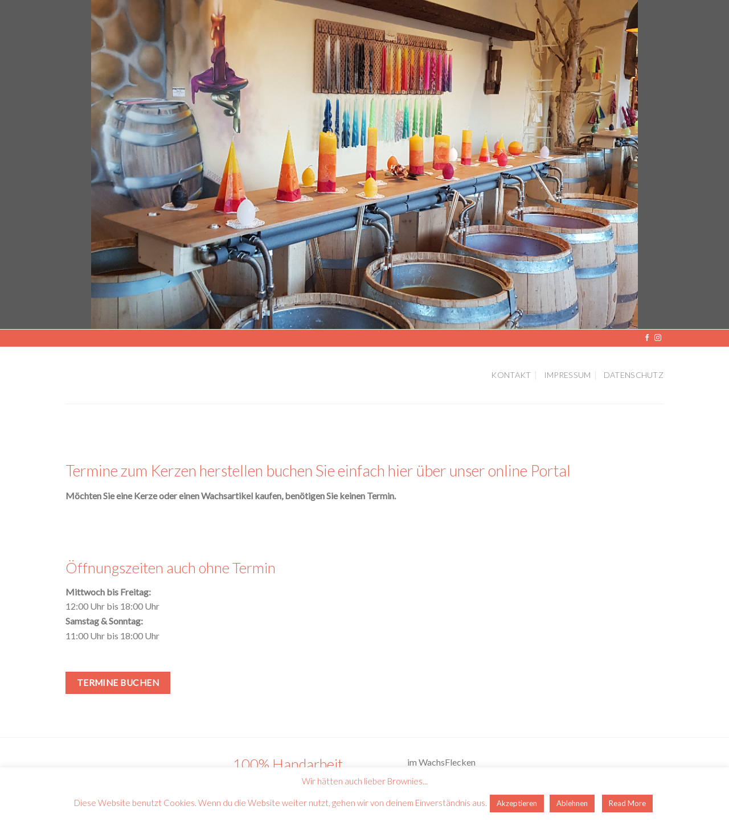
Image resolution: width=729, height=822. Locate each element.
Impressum (567, 375)
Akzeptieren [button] (517, 803)
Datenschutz (634, 375)
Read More (627, 803)
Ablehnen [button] (572, 803)
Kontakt (511, 375)
